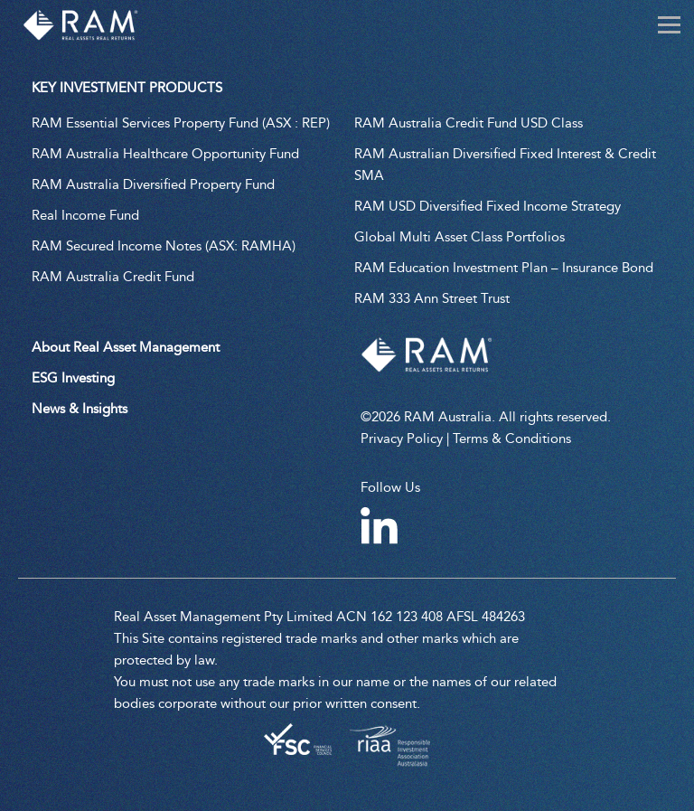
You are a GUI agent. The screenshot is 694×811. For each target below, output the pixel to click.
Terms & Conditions (512, 438)
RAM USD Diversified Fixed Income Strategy (487, 206)
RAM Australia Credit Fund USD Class (468, 123)
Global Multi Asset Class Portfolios (459, 237)
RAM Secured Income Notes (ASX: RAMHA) (163, 246)
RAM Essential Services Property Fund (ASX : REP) (181, 123)
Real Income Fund (85, 215)
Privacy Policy (402, 438)
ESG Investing (73, 378)
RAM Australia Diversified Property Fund (153, 184)
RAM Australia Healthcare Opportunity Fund (165, 154)
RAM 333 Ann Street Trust (432, 298)
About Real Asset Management (126, 347)
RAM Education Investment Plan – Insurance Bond (503, 267)
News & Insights (79, 409)
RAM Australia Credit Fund (113, 277)
